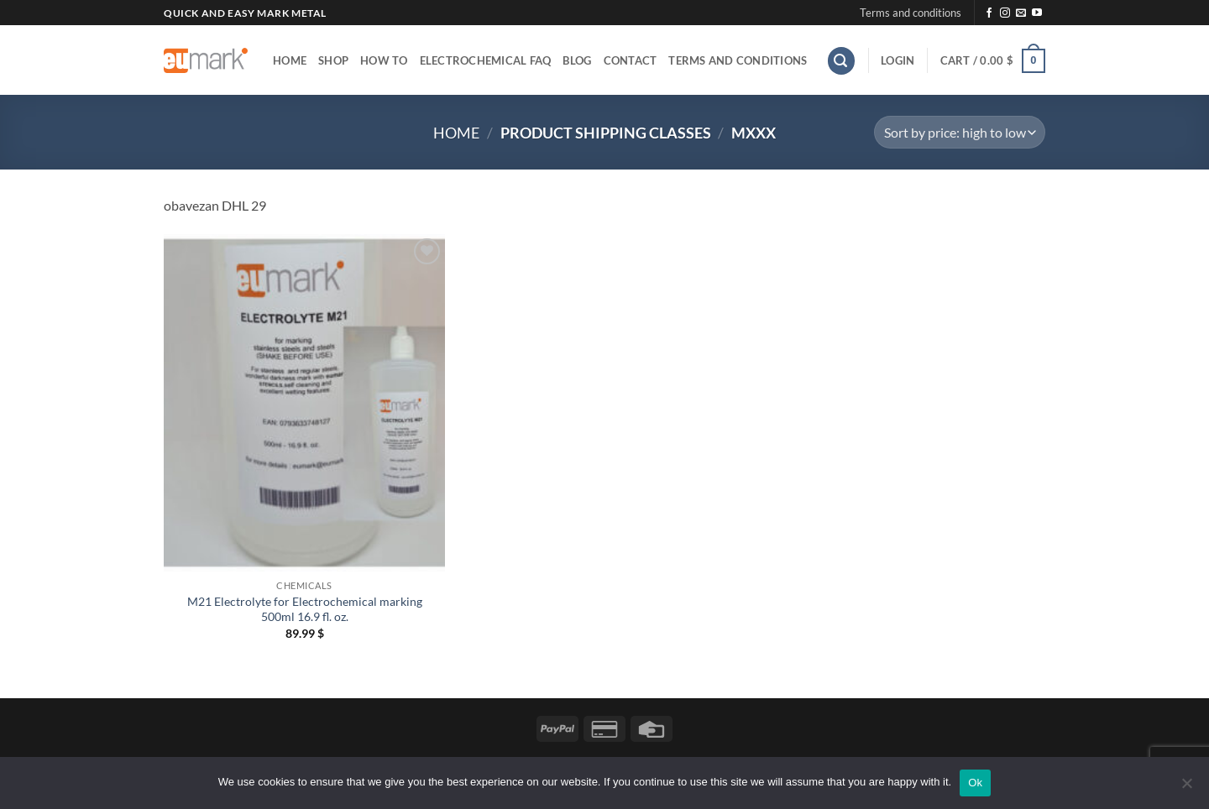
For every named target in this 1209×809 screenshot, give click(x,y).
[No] (1186, 788)
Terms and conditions (910, 12)
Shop (333, 60)
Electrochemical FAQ (486, 60)
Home (289, 60)
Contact (630, 60)
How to (384, 60)
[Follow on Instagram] (1005, 13)
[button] (841, 61)
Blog (577, 60)
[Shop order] (959, 132)
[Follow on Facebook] (989, 13)
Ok (975, 782)
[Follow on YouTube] (1037, 13)
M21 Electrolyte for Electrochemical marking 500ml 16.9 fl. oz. (304, 609)
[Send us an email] (1021, 13)
